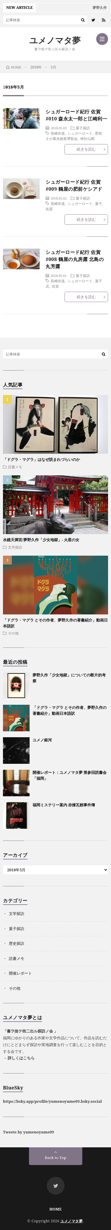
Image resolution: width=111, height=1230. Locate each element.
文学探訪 (15, 547)
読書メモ (15, 467)
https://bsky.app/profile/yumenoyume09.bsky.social (52, 1101)
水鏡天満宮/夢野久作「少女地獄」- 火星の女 (41, 539)
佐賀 (49, 209)
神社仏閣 (87, 138)
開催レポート (20, 973)
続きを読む (86, 149)
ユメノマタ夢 (55, 40)
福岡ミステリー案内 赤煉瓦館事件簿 (64, 805)
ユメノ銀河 (42, 740)
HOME (55, 1209)
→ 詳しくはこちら (19, 1058)
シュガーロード (79, 133)
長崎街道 (58, 133)
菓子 (98, 203)
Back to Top (55, 1157)
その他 (13, 633)
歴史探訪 (16, 943)
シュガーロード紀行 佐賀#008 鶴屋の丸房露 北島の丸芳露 (75, 259)
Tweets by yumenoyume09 (28, 1132)
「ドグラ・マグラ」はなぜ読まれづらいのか (41, 459)
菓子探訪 (83, 128)
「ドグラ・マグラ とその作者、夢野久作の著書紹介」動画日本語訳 (70, 710)
